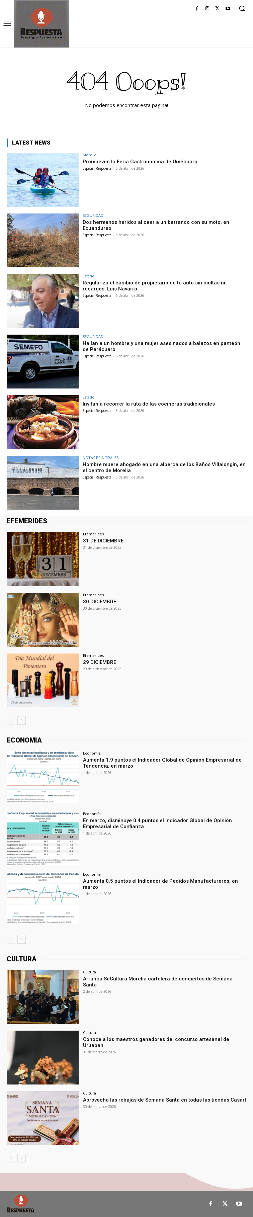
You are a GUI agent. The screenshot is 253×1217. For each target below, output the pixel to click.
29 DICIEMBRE (99, 662)
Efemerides (93, 534)
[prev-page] (11, 720)
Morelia (89, 155)
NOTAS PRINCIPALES (100, 457)
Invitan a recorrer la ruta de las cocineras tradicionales (149, 404)
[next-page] (21, 720)
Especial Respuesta (97, 168)
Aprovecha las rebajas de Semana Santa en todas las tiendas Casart (164, 1100)
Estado (88, 276)
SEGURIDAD (93, 215)
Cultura (89, 972)
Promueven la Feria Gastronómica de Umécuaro (140, 162)
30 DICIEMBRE (99, 602)
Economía (92, 753)
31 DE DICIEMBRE (103, 541)
